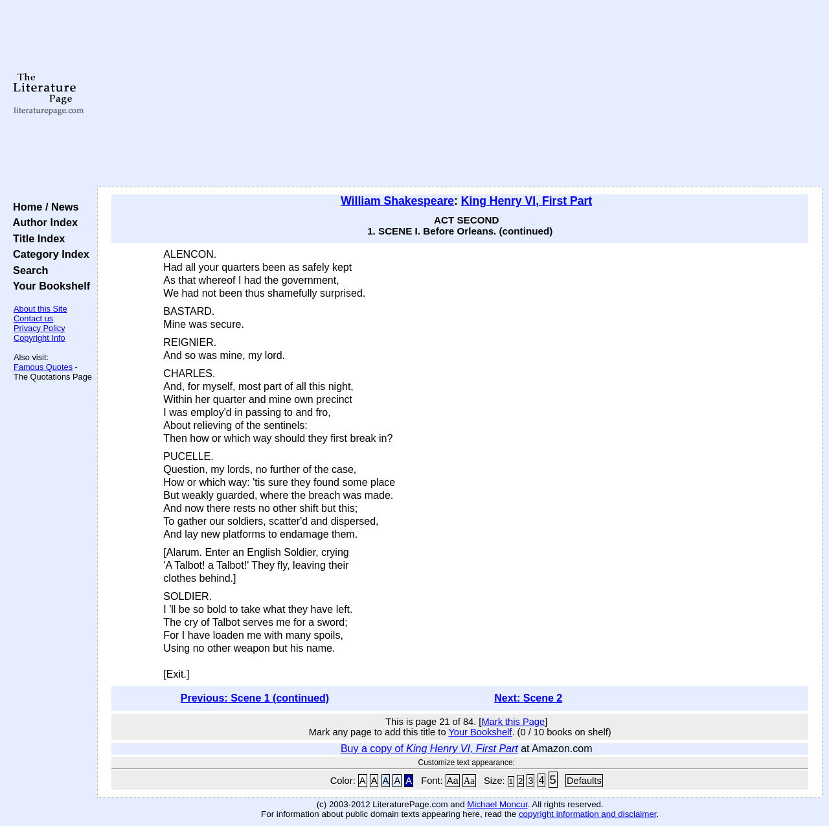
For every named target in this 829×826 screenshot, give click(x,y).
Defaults (584, 780)
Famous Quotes (43, 367)
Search (27, 270)
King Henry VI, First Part (526, 200)
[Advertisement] (460, 94)
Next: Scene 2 (528, 698)
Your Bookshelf (48, 286)
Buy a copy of (429, 748)
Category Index (48, 254)
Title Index (36, 238)
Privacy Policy (39, 328)
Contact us (33, 318)
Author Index (42, 222)
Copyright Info (39, 338)
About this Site (40, 309)
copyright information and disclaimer (588, 814)
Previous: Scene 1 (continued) (255, 698)
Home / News (43, 206)
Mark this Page (513, 722)
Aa (453, 780)
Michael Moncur (497, 804)
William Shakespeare (397, 200)
